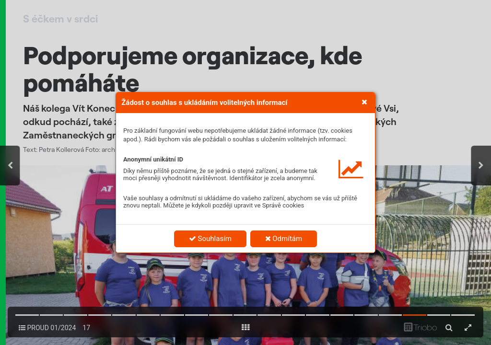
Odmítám (284, 238)
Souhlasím (210, 238)
